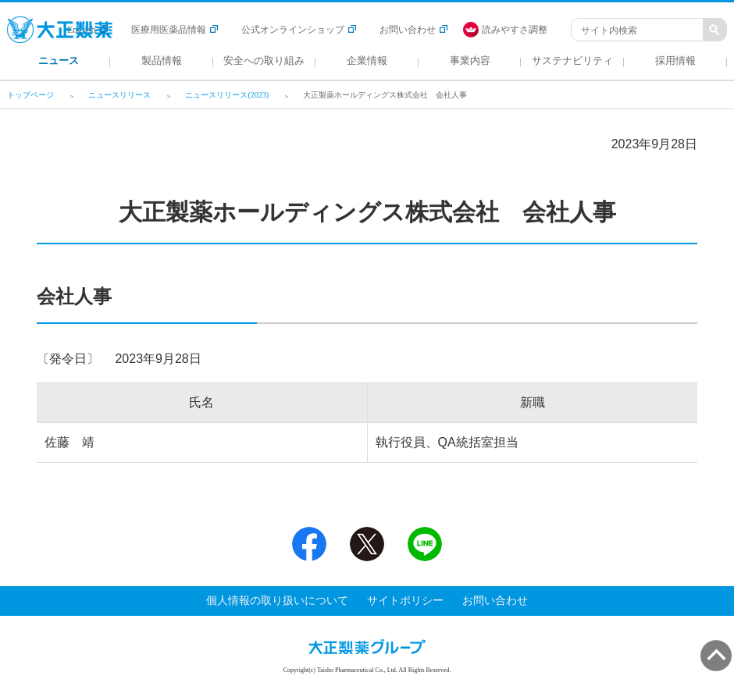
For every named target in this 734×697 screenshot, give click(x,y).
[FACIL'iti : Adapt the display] (513, 29)
